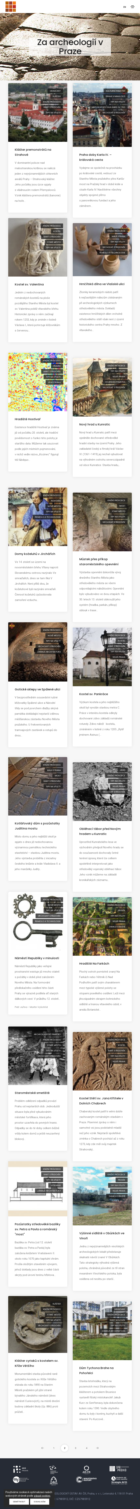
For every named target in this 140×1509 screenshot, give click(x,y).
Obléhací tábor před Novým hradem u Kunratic (100, 831)
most (122, 505)
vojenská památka (115, 382)
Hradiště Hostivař (27, 419)
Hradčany (55, 90)
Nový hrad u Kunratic (94, 424)
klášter (57, 96)
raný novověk (117, 1320)
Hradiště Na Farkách (94, 964)
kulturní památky (115, 90)
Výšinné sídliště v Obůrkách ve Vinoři (101, 1235)
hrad (122, 770)
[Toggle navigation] (133, 6)
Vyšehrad (56, 1185)
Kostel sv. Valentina (29, 284)
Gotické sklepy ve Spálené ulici (37, 689)
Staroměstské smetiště (32, 1093)
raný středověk (52, 107)
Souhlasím (40, 1501)
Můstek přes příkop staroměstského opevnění (98, 561)
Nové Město (54, 506)
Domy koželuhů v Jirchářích (35, 554)
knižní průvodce (52, 101)
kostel (57, 231)
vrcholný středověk (113, 112)
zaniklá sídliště (117, 926)
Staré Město (54, 242)
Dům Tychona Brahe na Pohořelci (96, 1370)
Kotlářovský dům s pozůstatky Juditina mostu (37, 826)
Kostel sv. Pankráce (93, 694)
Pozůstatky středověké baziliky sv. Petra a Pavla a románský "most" (37, 1229)
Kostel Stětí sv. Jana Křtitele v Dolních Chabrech (101, 1100)
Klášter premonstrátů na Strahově (33, 152)
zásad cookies (42, 1495)
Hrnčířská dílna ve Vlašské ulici (102, 284)
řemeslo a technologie (112, 252)
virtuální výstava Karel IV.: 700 (108, 107)
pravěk (57, 366)
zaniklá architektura (49, 651)
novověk (56, 500)
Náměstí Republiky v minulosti (37, 958)
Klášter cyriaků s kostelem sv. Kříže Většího (36, 1363)
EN (124, 7)
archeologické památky (47, 1034)
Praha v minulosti (115, 96)
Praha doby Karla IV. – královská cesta (95, 157)
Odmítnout (19, 1501)
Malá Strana (118, 236)
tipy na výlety (53, 112)
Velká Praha (54, 382)
